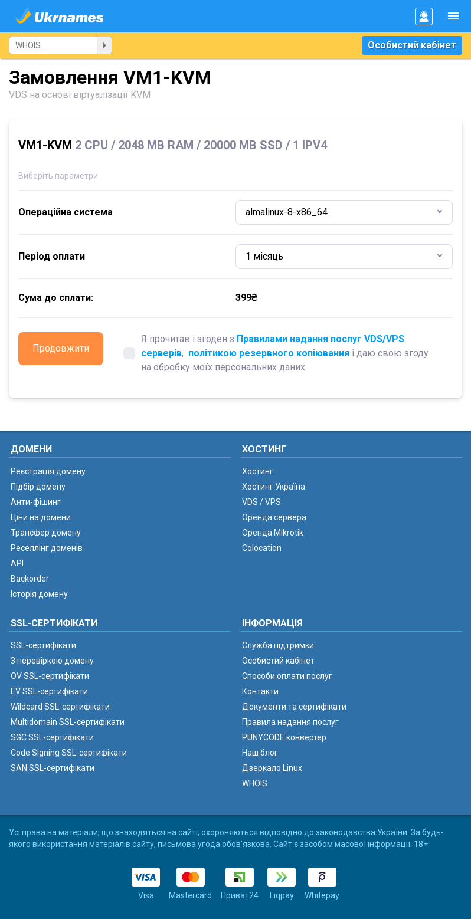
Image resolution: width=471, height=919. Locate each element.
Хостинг (257, 471)
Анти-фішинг (36, 502)
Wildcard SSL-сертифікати (60, 706)
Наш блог (260, 752)
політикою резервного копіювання (268, 353)
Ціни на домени (41, 517)
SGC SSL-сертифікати (52, 737)
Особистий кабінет (412, 45)
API (17, 563)
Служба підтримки (278, 645)
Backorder (30, 578)
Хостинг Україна (273, 486)
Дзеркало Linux (272, 768)
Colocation (262, 548)
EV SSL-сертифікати (49, 691)
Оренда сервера (274, 517)
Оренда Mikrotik (272, 532)
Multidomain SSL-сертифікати (68, 722)
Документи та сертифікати (294, 706)
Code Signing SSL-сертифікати (69, 752)
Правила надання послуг (290, 722)
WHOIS (254, 783)
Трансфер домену (46, 532)
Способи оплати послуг (287, 676)
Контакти (260, 691)
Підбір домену (38, 486)
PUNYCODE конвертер (284, 737)
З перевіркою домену (52, 660)
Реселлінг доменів (47, 548)
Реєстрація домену (48, 471)
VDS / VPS (261, 502)
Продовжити (60, 348)
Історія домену (39, 594)
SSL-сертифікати (43, 645)
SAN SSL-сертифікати (52, 768)
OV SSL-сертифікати (50, 676)
